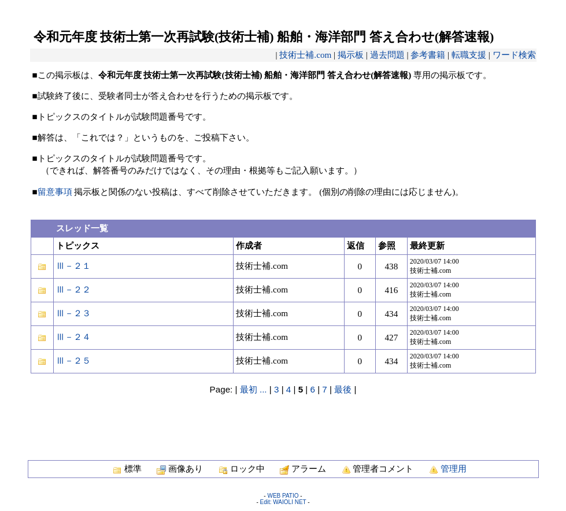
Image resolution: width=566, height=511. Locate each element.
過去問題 (387, 55)
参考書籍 (427, 55)
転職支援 (469, 55)
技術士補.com (305, 55)
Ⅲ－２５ (73, 360)
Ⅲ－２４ (73, 337)
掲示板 (351, 55)
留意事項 (55, 192)
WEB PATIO (282, 496)
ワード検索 (514, 55)
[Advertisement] (283, 421)
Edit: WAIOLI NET (283, 502)
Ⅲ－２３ (73, 313)
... (263, 389)
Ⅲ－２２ (73, 289)
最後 (343, 389)
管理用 (454, 468)
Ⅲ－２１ (73, 266)
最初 (248, 389)
